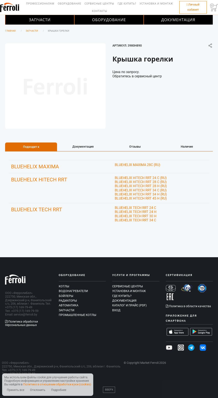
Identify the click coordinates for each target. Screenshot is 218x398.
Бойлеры (66, 296)
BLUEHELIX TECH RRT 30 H (135, 216)
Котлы (64, 286)
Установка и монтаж (156, 3)
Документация (178, 19)
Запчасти (40, 19)
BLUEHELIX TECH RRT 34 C (135, 220)
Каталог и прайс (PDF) (129, 305)
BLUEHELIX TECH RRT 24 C (135, 208)
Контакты (99, 11)
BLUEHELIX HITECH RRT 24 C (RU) (141, 178)
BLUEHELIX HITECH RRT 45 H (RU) (141, 198)
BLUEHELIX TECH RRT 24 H (135, 212)
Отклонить (37, 390)
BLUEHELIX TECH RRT (36, 210)
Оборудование (69, 3)
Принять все (15, 390)
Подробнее (58, 390)
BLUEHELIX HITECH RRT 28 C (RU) (141, 182)
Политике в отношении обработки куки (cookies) (57, 384)
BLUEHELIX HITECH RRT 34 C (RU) (141, 190)
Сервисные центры (99, 3)
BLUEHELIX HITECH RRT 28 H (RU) (141, 186)
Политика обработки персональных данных (21, 323)
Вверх (109, 389)
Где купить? (127, 3)
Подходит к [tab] (31, 146)
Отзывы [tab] (135, 146)
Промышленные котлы (77, 315)
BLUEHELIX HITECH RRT (39, 180)
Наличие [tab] (187, 146)
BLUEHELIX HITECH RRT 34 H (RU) (141, 194)
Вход (116, 310)
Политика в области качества (188, 306)
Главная (10, 30)
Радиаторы (68, 300)
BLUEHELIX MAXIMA (35, 167)
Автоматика (68, 305)
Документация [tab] (83, 146)
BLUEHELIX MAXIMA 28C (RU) (137, 165)
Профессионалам (40, 3)
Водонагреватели (73, 291)
